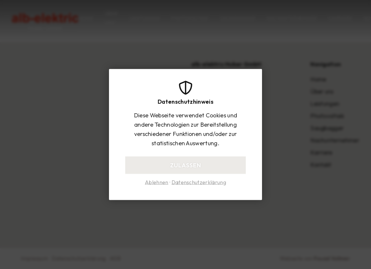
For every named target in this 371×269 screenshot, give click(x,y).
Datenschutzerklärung (199, 182)
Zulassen (185, 165)
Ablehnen (156, 182)
